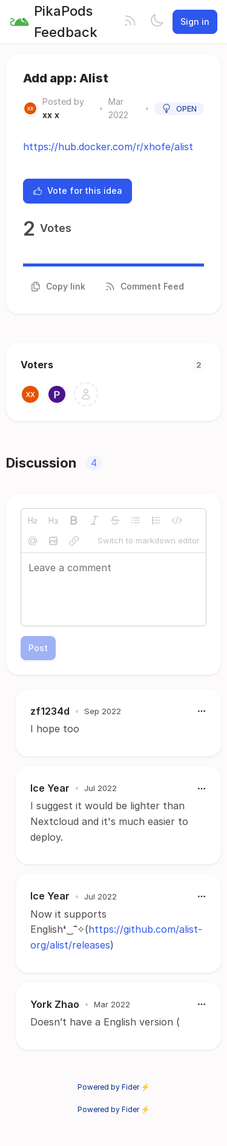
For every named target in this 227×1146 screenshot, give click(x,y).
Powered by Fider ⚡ (113, 1086)
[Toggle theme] (157, 22)
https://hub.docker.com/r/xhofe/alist (108, 147)
